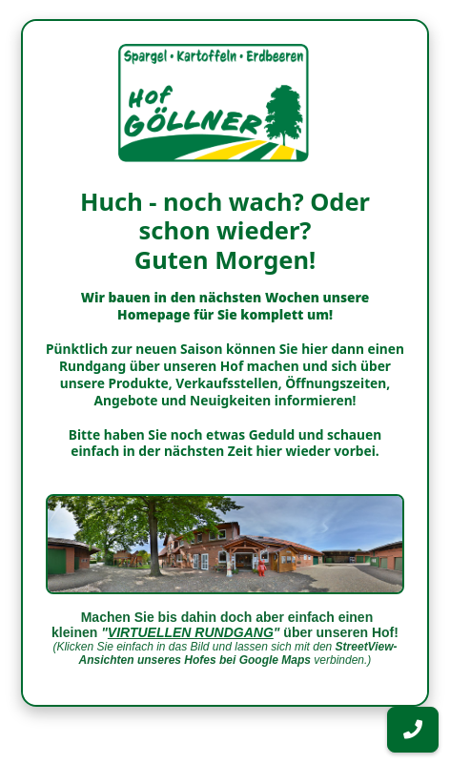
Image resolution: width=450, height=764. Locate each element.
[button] (413, 730)
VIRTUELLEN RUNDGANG (191, 632)
